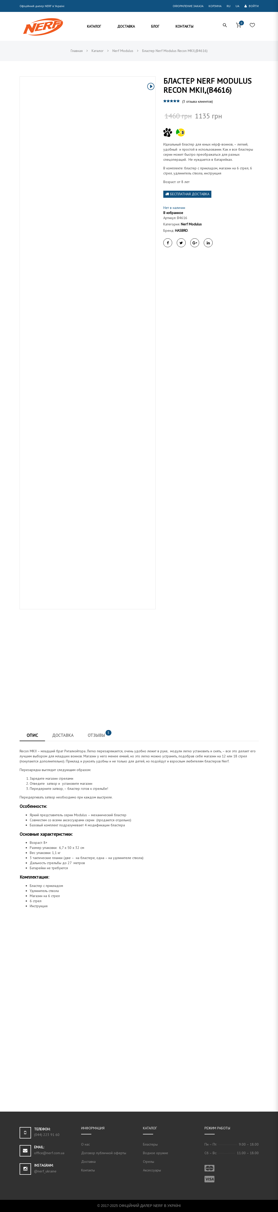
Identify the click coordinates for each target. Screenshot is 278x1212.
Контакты (88, 1170)
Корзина (215, 6)
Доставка (88, 1161)
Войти (251, 6)
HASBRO (181, 230)
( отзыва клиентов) (197, 101)
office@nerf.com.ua (49, 1153)
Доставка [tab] (63, 735)
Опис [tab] (32, 735)
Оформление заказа (188, 6)
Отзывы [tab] (99, 734)
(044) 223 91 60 (47, 1134)
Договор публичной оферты (103, 1153)
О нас (85, 1144)
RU (228, 6)
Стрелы (148, 1161)
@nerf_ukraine (45, 1171)
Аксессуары (152, 1170)
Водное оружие (155, 1153)
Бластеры (150, 1144)
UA (237, 6)
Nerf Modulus (191, 224)
